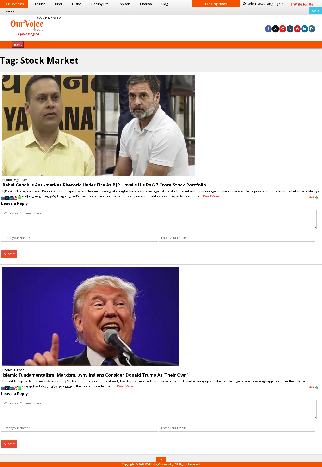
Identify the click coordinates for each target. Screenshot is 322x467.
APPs (315, 11)
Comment (67, 197)
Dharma (146, 4)
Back (18, 44)
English (40, 4)
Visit (314, 197)
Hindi (58, 4)
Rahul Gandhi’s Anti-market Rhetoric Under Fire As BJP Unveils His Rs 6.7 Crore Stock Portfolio (104, 185)
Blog (164, 4)
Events (9, 11)
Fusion (77, 4)
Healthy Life (100, 4)
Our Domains (14, 4)
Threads (124, 4)
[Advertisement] (161, 27)
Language (263, 3)
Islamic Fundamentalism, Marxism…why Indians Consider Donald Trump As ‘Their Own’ (95, 375)
